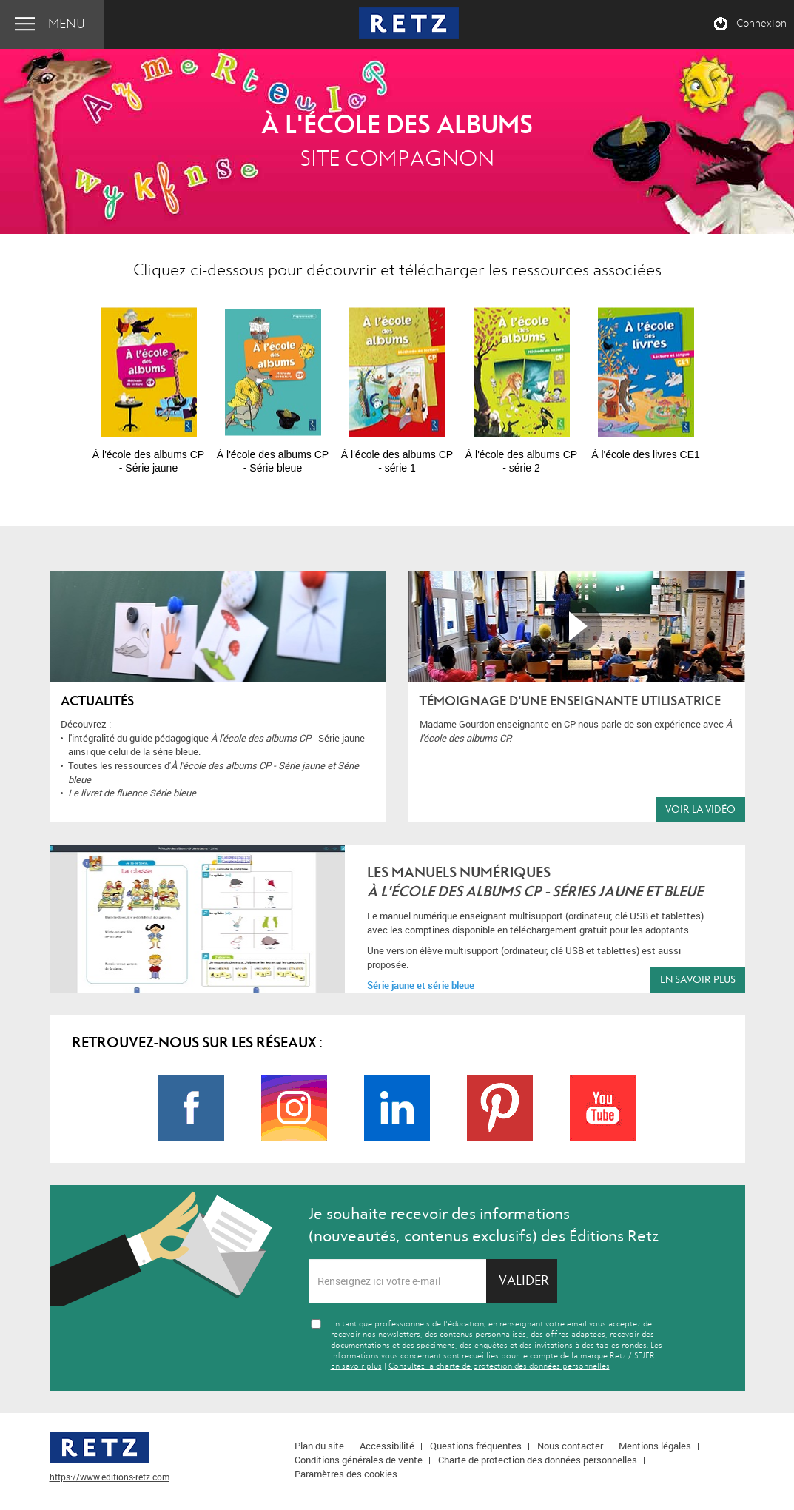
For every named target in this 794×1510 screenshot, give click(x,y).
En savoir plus (698, 979)
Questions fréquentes (476, 1445)
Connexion (761, 24)
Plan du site (319, 1445)
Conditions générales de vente (359, 1459)
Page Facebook (191, 1108)
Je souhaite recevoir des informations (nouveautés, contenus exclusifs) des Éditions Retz (484, 1225)
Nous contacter (570, 1445)
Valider (524, 1281)
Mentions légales (655, 1445)
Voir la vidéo (700, 809)
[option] (149, 383)
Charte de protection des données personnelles (537, 1459)
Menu (66, 24)
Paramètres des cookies (346, 1473)
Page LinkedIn (397, 1108)
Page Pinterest (500, 1108)
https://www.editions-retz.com (109, 1477)
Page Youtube (603, 1108)
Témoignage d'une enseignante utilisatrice (570, 701)
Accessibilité (387, 1445)
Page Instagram (294, 1108)
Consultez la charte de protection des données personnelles (499, 1366)
